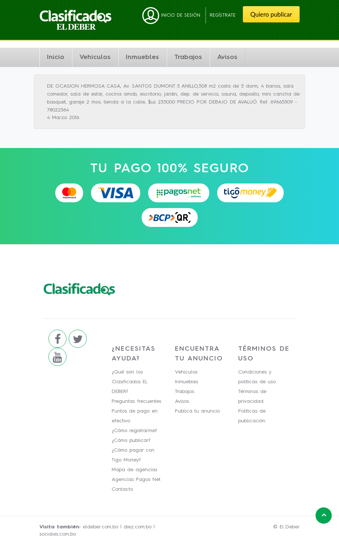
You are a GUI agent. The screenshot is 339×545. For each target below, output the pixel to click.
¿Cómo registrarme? (134, 430)
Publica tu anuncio (197, 411)
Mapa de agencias (134, 469)
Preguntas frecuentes (136, 401)
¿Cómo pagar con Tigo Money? (133, 455)
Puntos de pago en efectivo (135, 416)
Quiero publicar (271, 14)
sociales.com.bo (57, 534)
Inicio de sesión (171, 15)
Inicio (55, 57)
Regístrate (223, 15)
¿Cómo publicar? (131, 440)
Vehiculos (95, 57)
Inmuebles (142, 57)
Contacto (122, 489)
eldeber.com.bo (100, 526)
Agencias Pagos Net (136, 479)
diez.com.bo (137, 526)
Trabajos (188, 57)
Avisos (227, 57)
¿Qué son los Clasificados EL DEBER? (129, 381)
